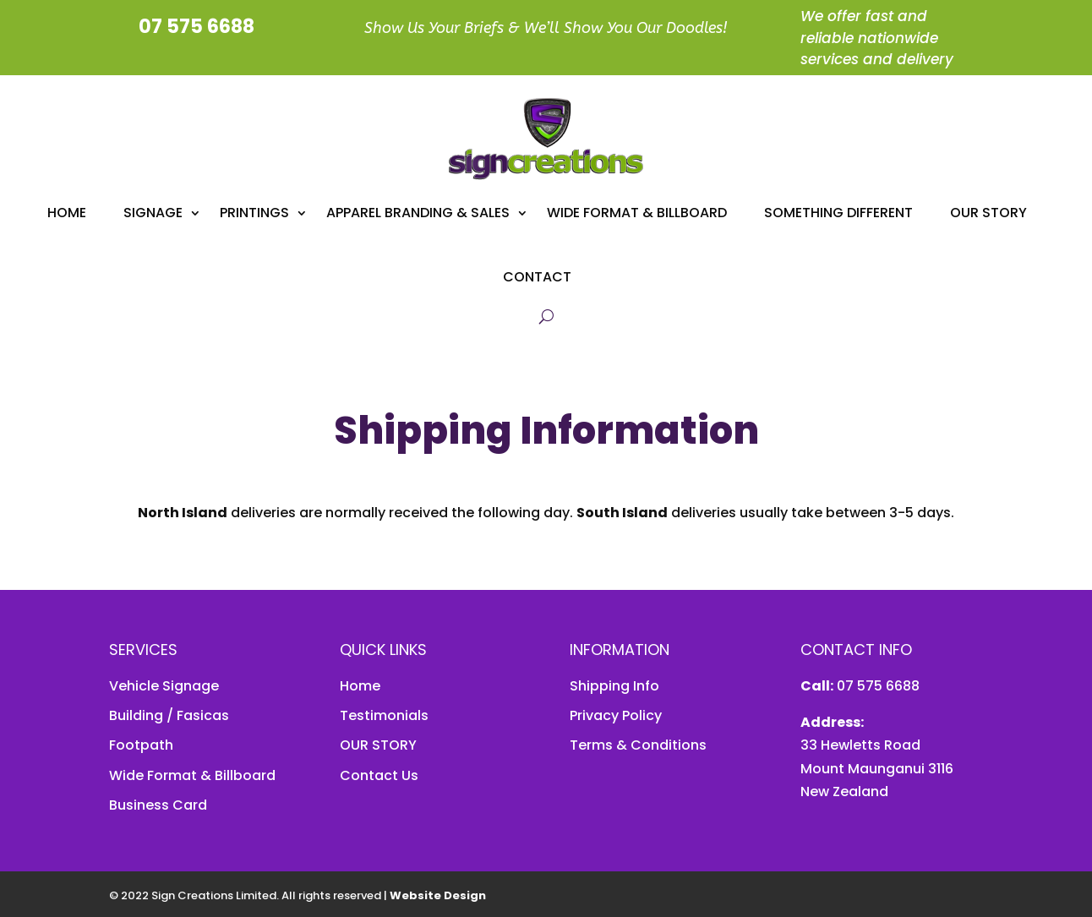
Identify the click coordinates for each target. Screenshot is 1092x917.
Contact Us (379, 775)
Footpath (141, 745)
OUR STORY (378, 745)
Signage (153, 212)
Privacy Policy (616, 715)
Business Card (158, 805)
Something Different (838, 212)
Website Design (438, 895)
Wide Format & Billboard (637, 212)
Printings (254, 212)
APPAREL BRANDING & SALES (418, 212)
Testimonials (384, 715)
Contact (537, 277)
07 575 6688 (876, 686)
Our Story (988, 212)
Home (66, 212)
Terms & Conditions (638, 745)
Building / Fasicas (169, 715)
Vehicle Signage (164, 686)
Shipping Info (614, 686)
